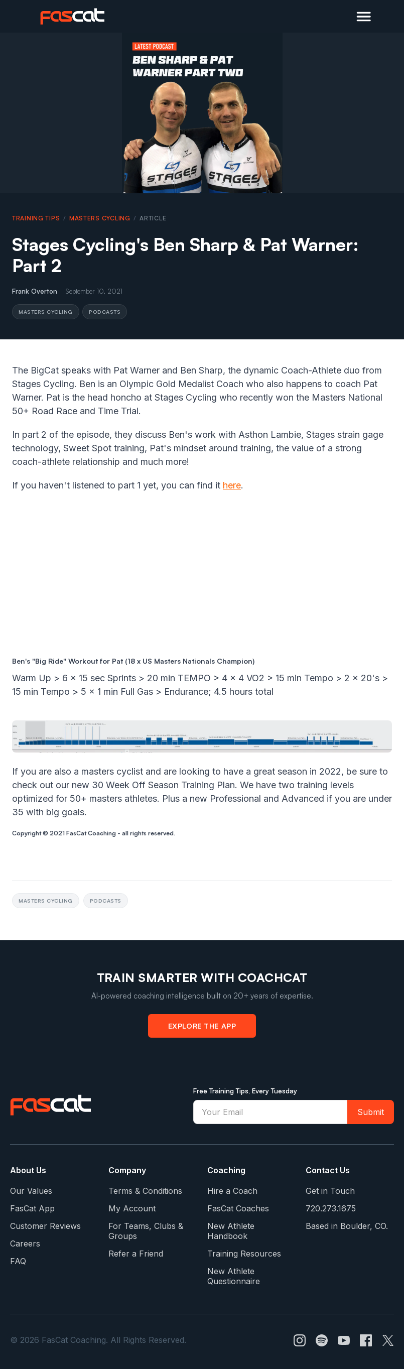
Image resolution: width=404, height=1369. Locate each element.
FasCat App (32, 1208)
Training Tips (36, 218)
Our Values (31, 1191)
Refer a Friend (135, 1254)
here (232, 485)
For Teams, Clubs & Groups (145, 1231)
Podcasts (104, 311)
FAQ (18, 1261)
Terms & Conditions (145, 1191)
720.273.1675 (331, 1208)
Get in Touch (330, 1191)
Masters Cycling (99, 218)
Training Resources (244, 1254)
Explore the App (202, 1025)
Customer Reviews (45, 1226)
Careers (25, 1243)
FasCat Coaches (238, 1208)
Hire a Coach (232, 1191)
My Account (132, 1208)
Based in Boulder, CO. (347, 1226)
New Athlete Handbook (230, 1231)
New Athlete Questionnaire (233, 1276)
